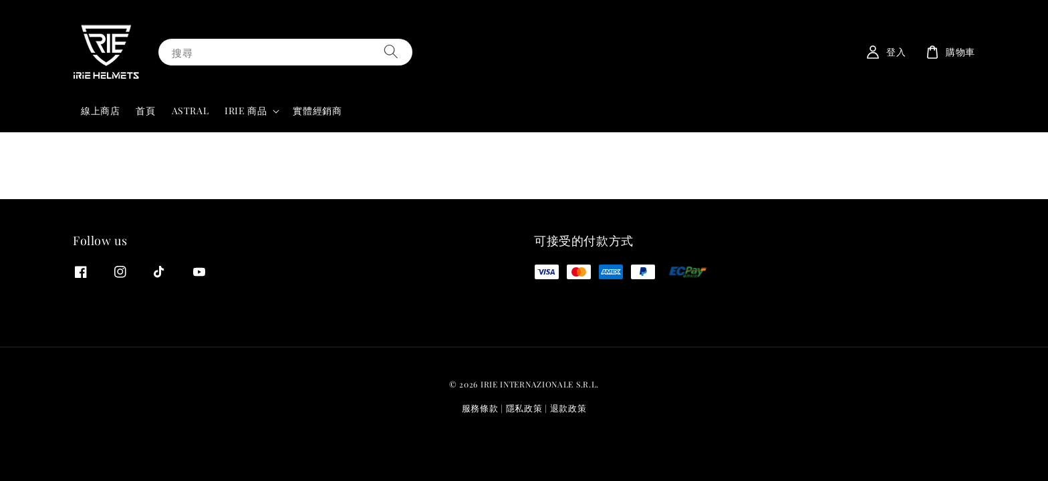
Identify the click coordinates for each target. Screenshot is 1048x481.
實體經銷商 (317, 110)
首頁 (145, 110)
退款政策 (568, 408)
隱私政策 (524, 408)
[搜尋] (391, 52)
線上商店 (100, 110)
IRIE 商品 (246, 111)
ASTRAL (190, 110)
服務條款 (480, 408)
